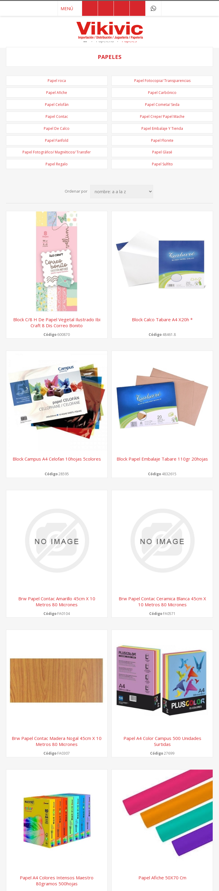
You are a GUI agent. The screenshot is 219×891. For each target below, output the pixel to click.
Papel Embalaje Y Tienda (162, 128)
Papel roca (57, 80)
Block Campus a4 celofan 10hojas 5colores (57, 459)
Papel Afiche (56, 92)
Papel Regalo (57, 164)
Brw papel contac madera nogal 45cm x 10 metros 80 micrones (57, 741)
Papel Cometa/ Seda (162, 104)
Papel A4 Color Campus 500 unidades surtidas (162, 741)
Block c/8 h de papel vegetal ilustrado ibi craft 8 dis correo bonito (56, 322)
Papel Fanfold (56, 140)
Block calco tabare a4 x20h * (162, 319)
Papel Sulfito (162, 164)
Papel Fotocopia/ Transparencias (162, 80)
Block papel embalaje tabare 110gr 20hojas (162, 459)
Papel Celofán (57, 104)
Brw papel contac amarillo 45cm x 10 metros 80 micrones (56, 601)
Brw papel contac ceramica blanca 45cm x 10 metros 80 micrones (162, 601)
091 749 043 (153, 8)
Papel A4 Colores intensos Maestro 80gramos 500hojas (56, 881)
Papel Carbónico (162, 92)
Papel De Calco (57, 128)
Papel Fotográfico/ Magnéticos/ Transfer (56, 152)
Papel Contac (57, 116)
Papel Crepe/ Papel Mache (162, 116)
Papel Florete (162, 140)
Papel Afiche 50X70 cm (162, 878)
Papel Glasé (162, 152)
